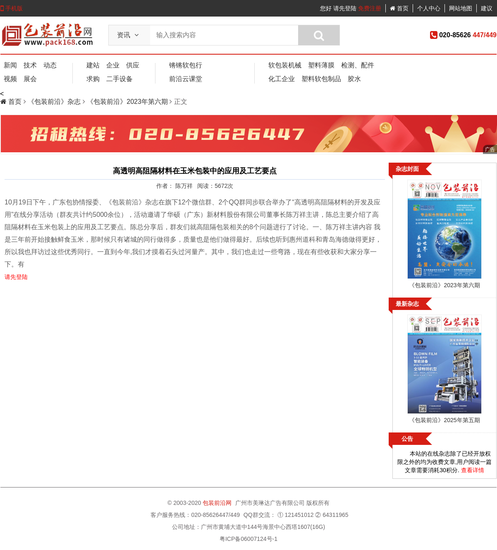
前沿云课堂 (185, 78)
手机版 (11, 8)
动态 (50, 65)
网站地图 (460, 8)
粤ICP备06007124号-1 (248, 539)
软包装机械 (284, 65)
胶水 (354, 78)
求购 (93, 78)
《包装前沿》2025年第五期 (444, 420)
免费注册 (369, 8)
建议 (486, 8)
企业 (112, 65)
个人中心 (428, 8)
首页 (399, 8)
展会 (30, 78)
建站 (93, 65)
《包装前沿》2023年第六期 (128, 101)
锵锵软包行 (185, 65)
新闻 (10, 65)
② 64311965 (331, 515)
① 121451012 (295, 515)
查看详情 (472, 470)
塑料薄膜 (321, 65)
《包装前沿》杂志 (55, 101)
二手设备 (119, 78)
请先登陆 (344, 8)
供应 (132, 65)
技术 (30, 65)
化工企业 (281, 78)
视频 (10, 78)
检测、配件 (357, 65)
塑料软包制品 (321, 78)
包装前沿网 (218, 503)
